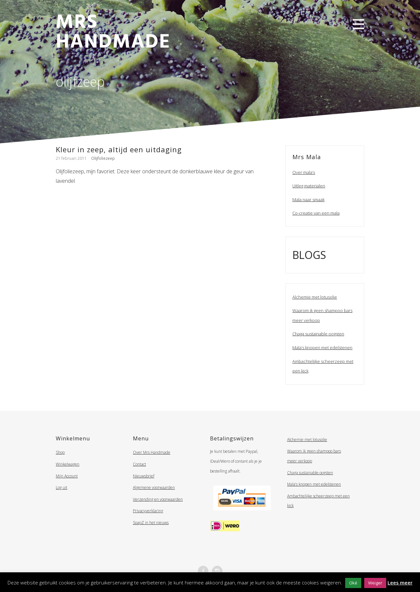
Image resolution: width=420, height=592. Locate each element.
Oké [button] (353, 583)
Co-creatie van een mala (316, 213)
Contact (139, 464)
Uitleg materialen (308, 186)
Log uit (61, 487)
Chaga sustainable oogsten (318, 334)
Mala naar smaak (308, 199)
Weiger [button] (375, 583)
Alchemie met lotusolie (314, 297)
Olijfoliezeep (103, 158)
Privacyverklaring (148, 511)
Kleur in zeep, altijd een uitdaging (119, 149)
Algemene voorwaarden (154, 487)
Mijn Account (67, 476)
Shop (60, 452)
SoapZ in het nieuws (151, 522)
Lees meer (400, 582)
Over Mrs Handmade (151, 452)
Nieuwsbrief (143, 476)
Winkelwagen (67, 464)
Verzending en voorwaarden (158, 499)
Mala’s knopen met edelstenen (322, 347)
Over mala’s (303, 172)
